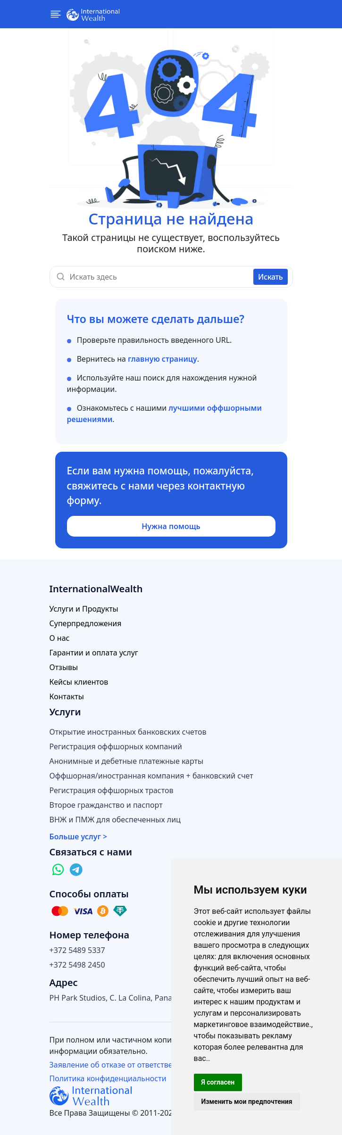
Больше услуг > (79, 837)
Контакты (67, 697)
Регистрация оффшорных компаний (116, 747)
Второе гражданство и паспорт (106, 805)
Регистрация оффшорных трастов (112, 790)
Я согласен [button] (218, 1082)
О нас (60, 638)
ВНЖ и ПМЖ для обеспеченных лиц (115, 820)
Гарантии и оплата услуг (94, 653)
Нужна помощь (171, 526)
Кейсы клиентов (79, 682)
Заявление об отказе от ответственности (124, 1065)
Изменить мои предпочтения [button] (246, 1101)
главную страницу (162, 359)
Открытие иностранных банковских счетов (128, 732)
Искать (270, 277)
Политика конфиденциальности (108, 1078)
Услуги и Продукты (84, 609)
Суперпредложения (86, 624)
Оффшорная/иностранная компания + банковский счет (151, 776)
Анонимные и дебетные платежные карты (127, 761)
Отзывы (64, 667)
